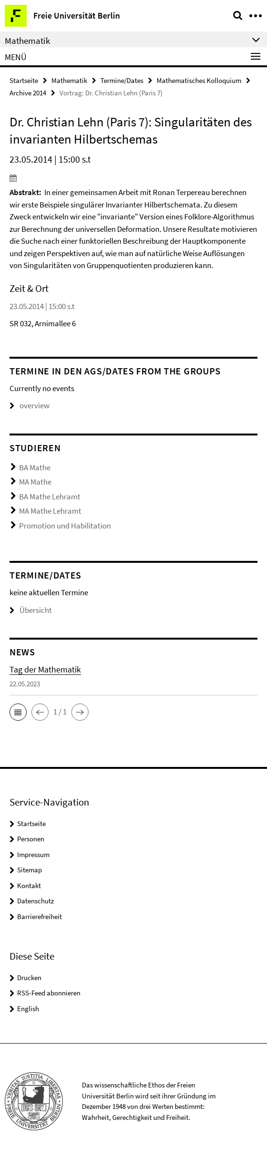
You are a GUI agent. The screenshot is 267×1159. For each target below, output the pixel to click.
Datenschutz (35, 900)
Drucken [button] (29, 977)
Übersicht (31, 610)
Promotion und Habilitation (65, 525)
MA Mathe (35, 481)
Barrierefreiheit (39, 916)
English (28, 1008)
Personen (30, 838)
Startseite (24, 80)
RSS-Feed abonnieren (48, 992)
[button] (18, 712)
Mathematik (69, 80)
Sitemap (29, 869)
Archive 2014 (28, 92)
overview (29, 405)
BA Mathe (34, 467)
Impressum (33, 854)
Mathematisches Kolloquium (199, 80)
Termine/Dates (121, 80)
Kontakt (29, 885)
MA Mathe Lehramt (50, 511)
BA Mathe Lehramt (49, 496)
